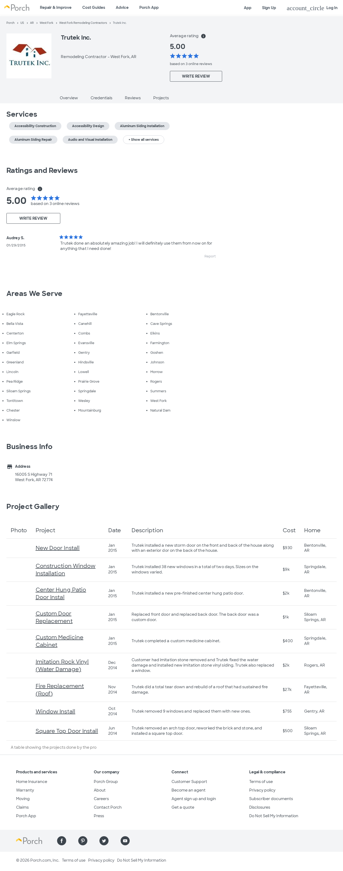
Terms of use (261, 781)
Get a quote (183, 807)
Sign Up (269, 7)
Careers (101, 798)
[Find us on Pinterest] (82, 840)
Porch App (149, 7)
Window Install (55, 711)
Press (99, 815)
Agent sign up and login (194, 798)
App (247, 7)
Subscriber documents (271, 798)
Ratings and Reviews (42, 170)
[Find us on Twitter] (104, 840)
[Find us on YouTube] (125, 840)
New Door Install (58, 548)
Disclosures (259, 807)
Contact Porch (108, 807)
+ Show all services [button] (144, 140)
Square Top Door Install (67, 731)
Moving (23, 798)
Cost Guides (93, 7)
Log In (312, 8)
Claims (22, 807)
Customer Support (189, 781)
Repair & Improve (56, 7)
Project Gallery (32, 506)
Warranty (25, 790)
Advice (122, 7)
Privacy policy (262, 790)
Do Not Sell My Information (273, 815)
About (100, 790)
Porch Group (106, 781)
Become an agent (189, 790)
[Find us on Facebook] (61, 840)
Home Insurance (31, 781)
